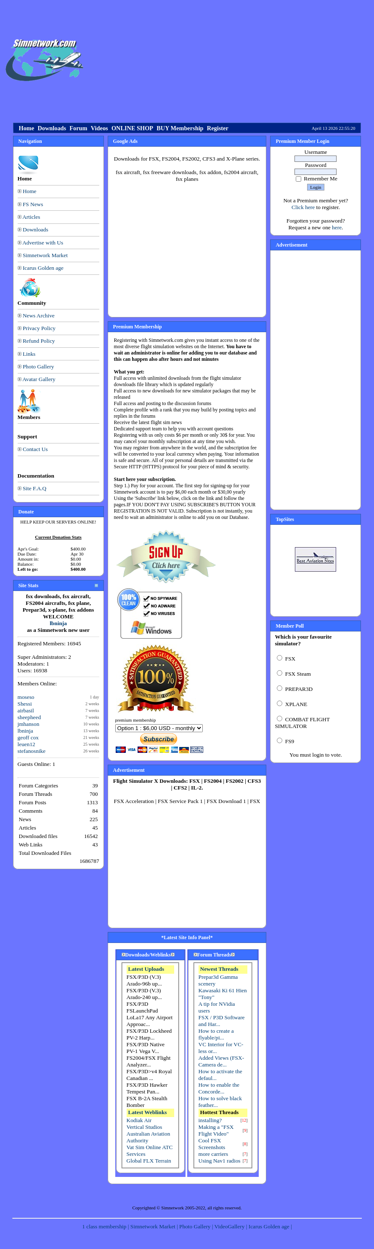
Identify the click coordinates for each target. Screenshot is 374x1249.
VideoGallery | (232, 1226)
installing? (210, 1120)
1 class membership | (106, 1226)
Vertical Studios (144, 1127)
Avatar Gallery (39, 379)
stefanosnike (32, 751)
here (337, 227)
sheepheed (29, 717)
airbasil (26, 710)
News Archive (39, 315)
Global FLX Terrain (149, 1161)
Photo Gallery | (197, 1226)
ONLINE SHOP (132, 128)
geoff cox (28, 737)
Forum (78, 128)
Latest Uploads (146, 969)
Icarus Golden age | (270, 1226)
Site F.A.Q (34, 488)
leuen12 (26, 744)
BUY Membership (179, 128)
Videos (99, 128)
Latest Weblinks (147, 1112)
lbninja (58, 623)
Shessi (25, 704)
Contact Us (35, 449)
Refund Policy (39, 341)
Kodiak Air (139, 1120)
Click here (303, 207)
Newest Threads (219, 969)
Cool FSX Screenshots (212, 1143)
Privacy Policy (39, 328)
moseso (26, 697)
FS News (33, 204)
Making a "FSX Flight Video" (216, 1130)
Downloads (51, 128)
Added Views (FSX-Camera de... (221, 1061)
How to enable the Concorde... (219, 1088)
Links (29, 354)
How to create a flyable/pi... (216, 1034)
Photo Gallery (38, 366)
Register (217, 128)
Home (26, 128)
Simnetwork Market (45, 255)
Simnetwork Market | (154, 1226)
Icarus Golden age (43, 268)
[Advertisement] (230, 60)
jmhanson (29, 724)
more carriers (213, 1154)
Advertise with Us (42, 242)
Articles (31, 217)
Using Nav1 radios (220, 1161)
